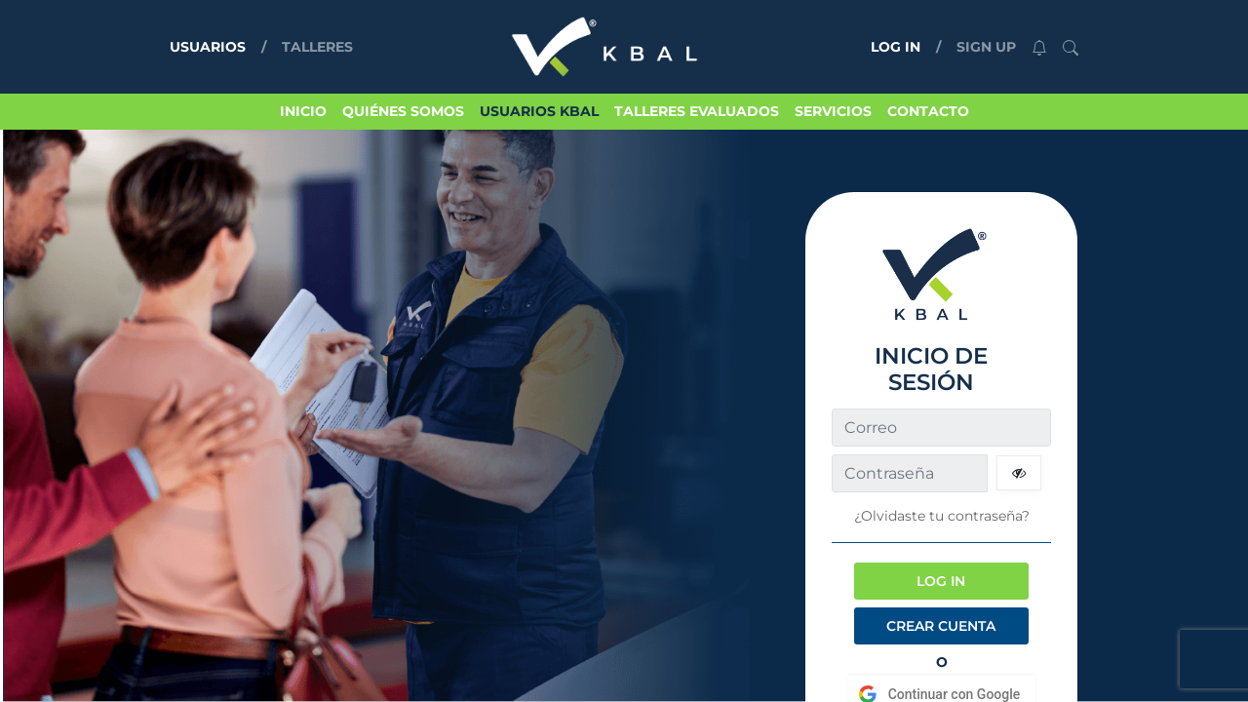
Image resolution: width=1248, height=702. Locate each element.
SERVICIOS (833, 111)
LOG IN (895, 47)
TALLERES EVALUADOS (696, 111)
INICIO (303, 111)
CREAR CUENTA (940, 626)
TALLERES (317, 47)
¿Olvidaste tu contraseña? (942, 516)
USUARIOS (212, 46)
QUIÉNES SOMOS (403, 111)
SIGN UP (986, 47)
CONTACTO (928, 111)
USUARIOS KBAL (539, 111)
